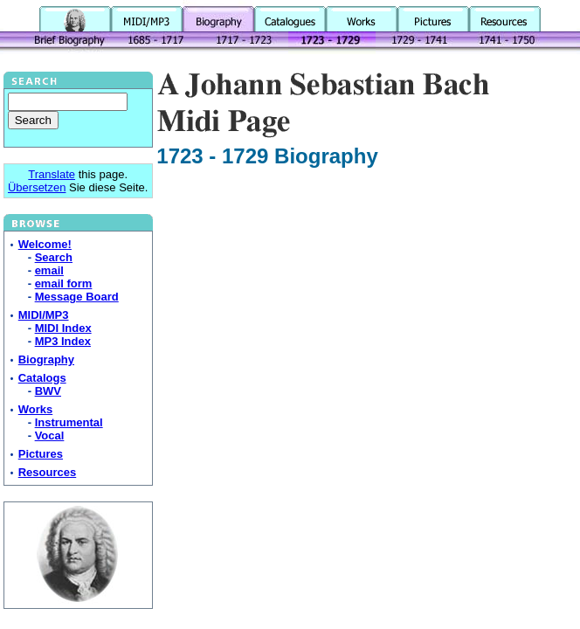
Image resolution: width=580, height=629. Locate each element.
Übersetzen (37, 187)
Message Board (77, 296)
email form (64, 283)
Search (53, 257)
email (49, 270)
